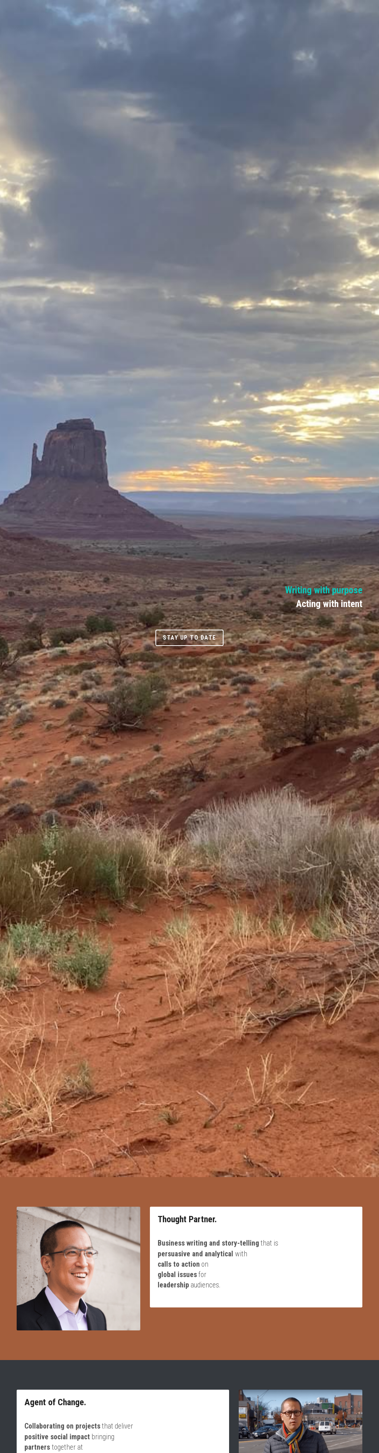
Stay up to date (189, 637)
